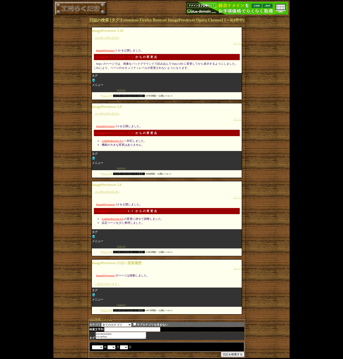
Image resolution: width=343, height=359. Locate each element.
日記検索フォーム (100, 319)
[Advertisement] (267, 81)
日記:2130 (106, 310)
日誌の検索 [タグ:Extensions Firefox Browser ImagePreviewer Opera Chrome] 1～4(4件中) (166, 20)
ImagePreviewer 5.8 (114, 133)
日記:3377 (106, 96)
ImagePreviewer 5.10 (107, 31)
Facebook (104, 90)
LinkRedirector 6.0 (112, 218)
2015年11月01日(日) (107, 38)
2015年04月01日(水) (107, 113)
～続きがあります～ (107, 284)
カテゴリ (95, 324)
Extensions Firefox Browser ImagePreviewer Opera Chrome (122, 336)
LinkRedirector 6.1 (112, 140)
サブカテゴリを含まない (150, 324)
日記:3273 (106, 252)
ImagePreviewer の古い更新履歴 (117, 263)
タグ (92, 338)
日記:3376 (106, 174)
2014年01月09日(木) (107, 192)
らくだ (237, 43)
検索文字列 (96, 329)
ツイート (121, 90)
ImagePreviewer (105, 50)
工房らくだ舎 (80, 8)
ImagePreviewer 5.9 (114, 57)
